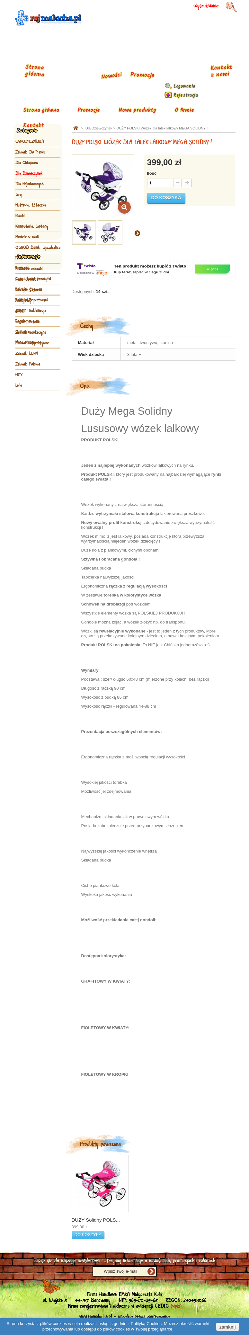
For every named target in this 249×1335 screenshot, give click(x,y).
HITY (18, 374)
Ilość (152, 173)
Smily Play (23, 300)
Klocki (20, 215)
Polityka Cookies (28, 445)
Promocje (89, 110)
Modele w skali (27, 237)
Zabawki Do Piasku (30, 152)
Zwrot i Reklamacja (30, 467)
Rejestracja (185, 95)
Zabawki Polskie (27, 364)
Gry (18, 194)
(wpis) (176, 1306)
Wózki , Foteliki (27, 321)
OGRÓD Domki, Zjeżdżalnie (37, 247)
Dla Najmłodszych (29, 184)
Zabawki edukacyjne (30, 332)
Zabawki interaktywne (32, 343)
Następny (137, 233)
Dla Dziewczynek (28, 173)
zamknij (227, 1327)
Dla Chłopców (26, 162)
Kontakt (33, 126)
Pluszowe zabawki (29, 268)
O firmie (184, 110)
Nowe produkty (137, 110)
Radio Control (26, 279)
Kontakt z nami (221, 71)
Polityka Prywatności (31, 456)
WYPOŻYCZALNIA (29, 141)
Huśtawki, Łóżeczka (30, 205)
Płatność (22, 424)
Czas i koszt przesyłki (33, 435)
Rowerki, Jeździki (28, 290)
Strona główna (41, 110)
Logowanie (184, 86)
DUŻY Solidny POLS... (96, 1220)
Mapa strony (25, 498)
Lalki (18, 385)
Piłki (18, 258)
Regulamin (23, 477)
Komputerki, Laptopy (31, 226)
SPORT (20, 311)
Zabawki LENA (26, 353)
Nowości (111, 76)
